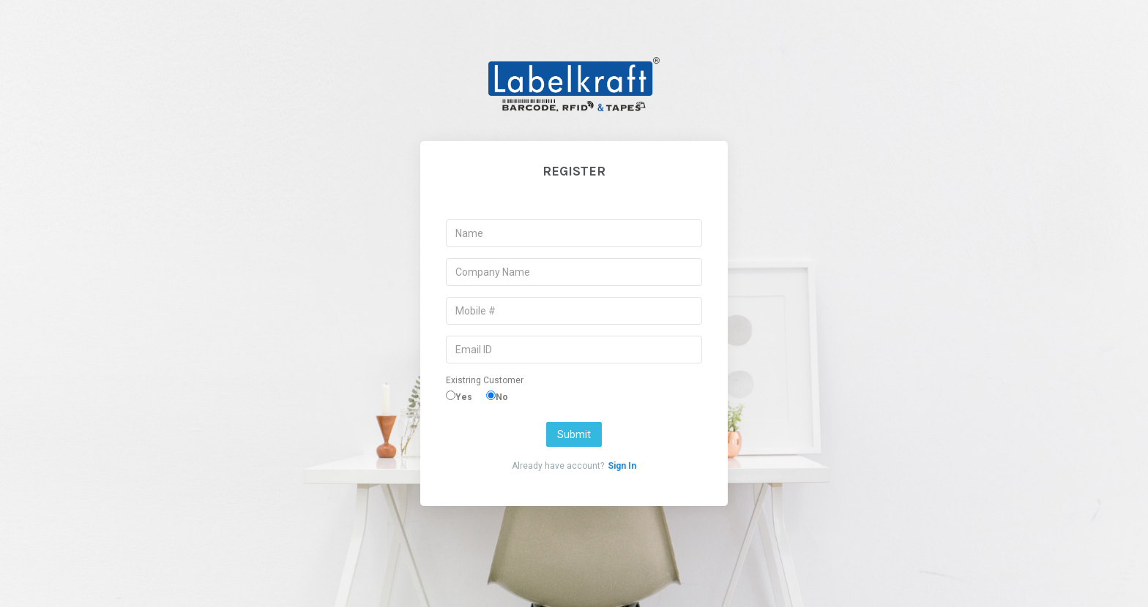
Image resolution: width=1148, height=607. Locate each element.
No (502, 397)
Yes (463, 397)
